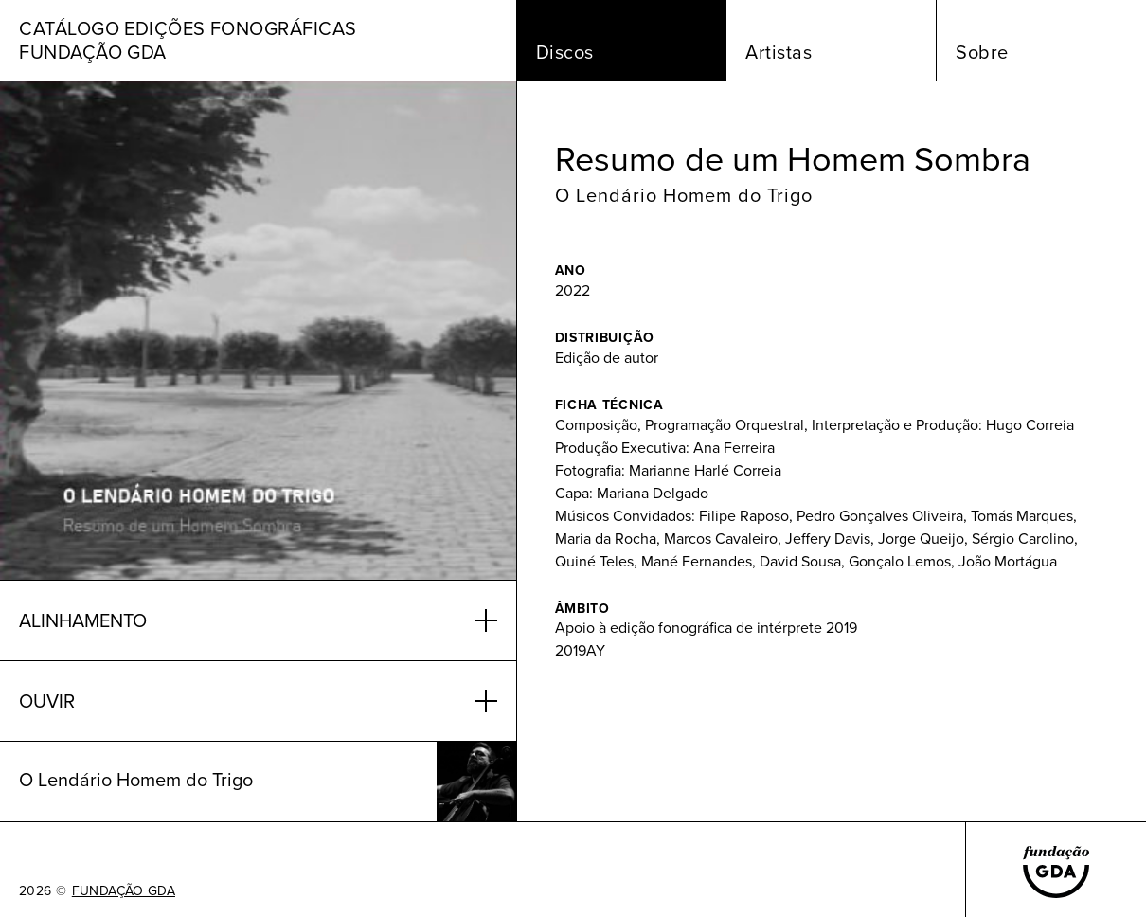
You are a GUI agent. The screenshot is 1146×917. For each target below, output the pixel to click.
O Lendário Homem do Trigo (684, 195)
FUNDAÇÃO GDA (123, 891)
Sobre (982, 52)
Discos (565, 52)
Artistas (778, 52)
